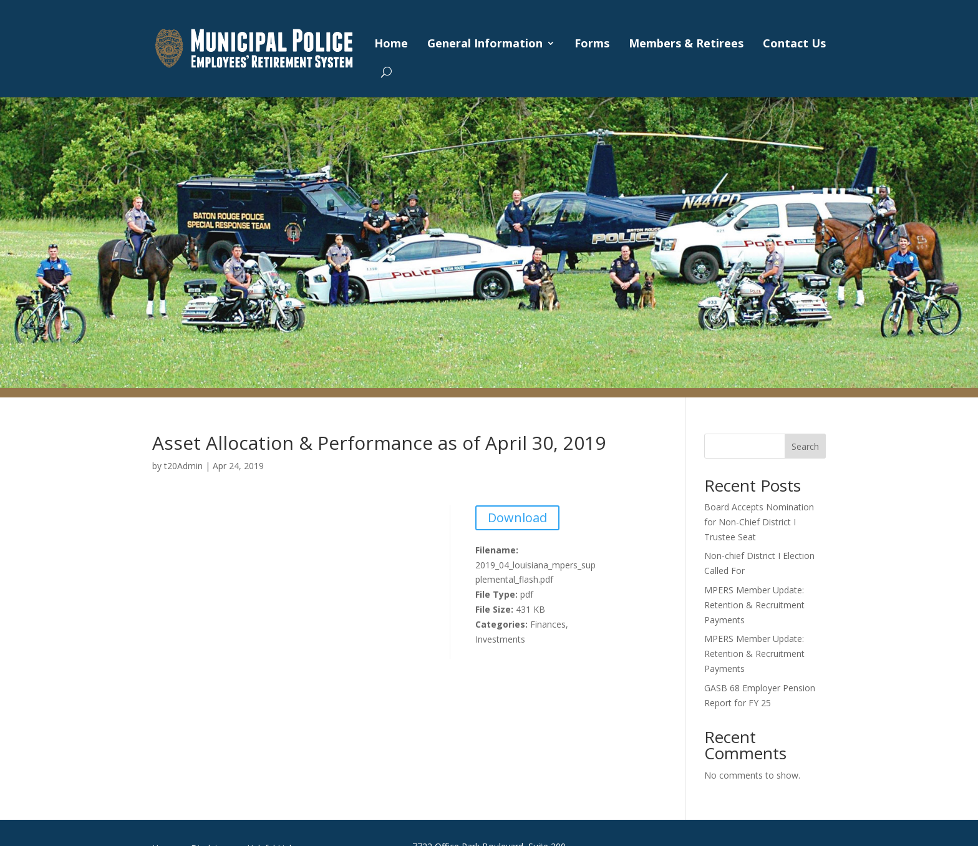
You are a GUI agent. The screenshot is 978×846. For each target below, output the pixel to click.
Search (805, 446)
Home (391, 43)
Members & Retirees (686, 43)
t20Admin (183, 466)
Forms (591, 43)
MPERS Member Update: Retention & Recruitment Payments (754, 605)
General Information (485, 43)
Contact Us (794, 43)
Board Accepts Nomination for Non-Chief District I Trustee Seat (759, 522)
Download (517, 517)
